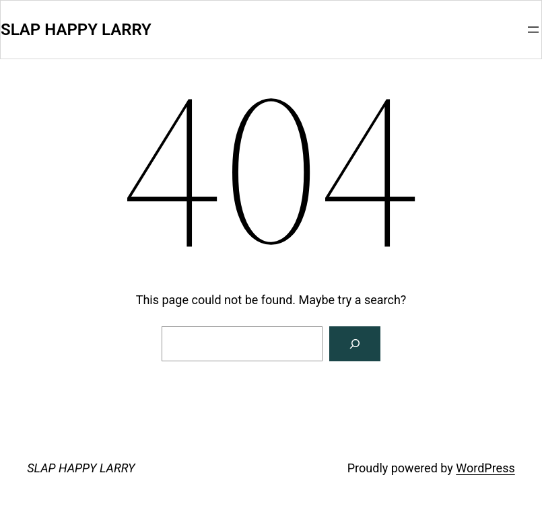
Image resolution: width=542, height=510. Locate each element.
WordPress (485, 468)
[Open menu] (533, 30)
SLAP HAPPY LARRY (76, 29)
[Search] (354, 343)
